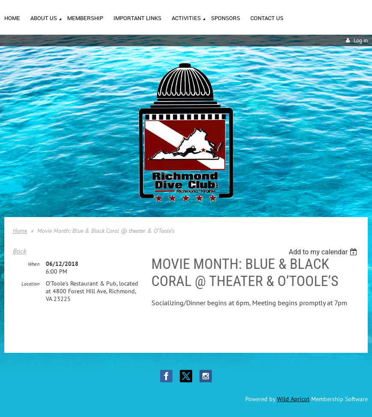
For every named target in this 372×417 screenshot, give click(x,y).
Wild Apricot (293, 399)
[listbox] (324, 252)
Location (30, 283)
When (33, 264)
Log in (361, 40)
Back (19, 251)
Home (20, 231)
